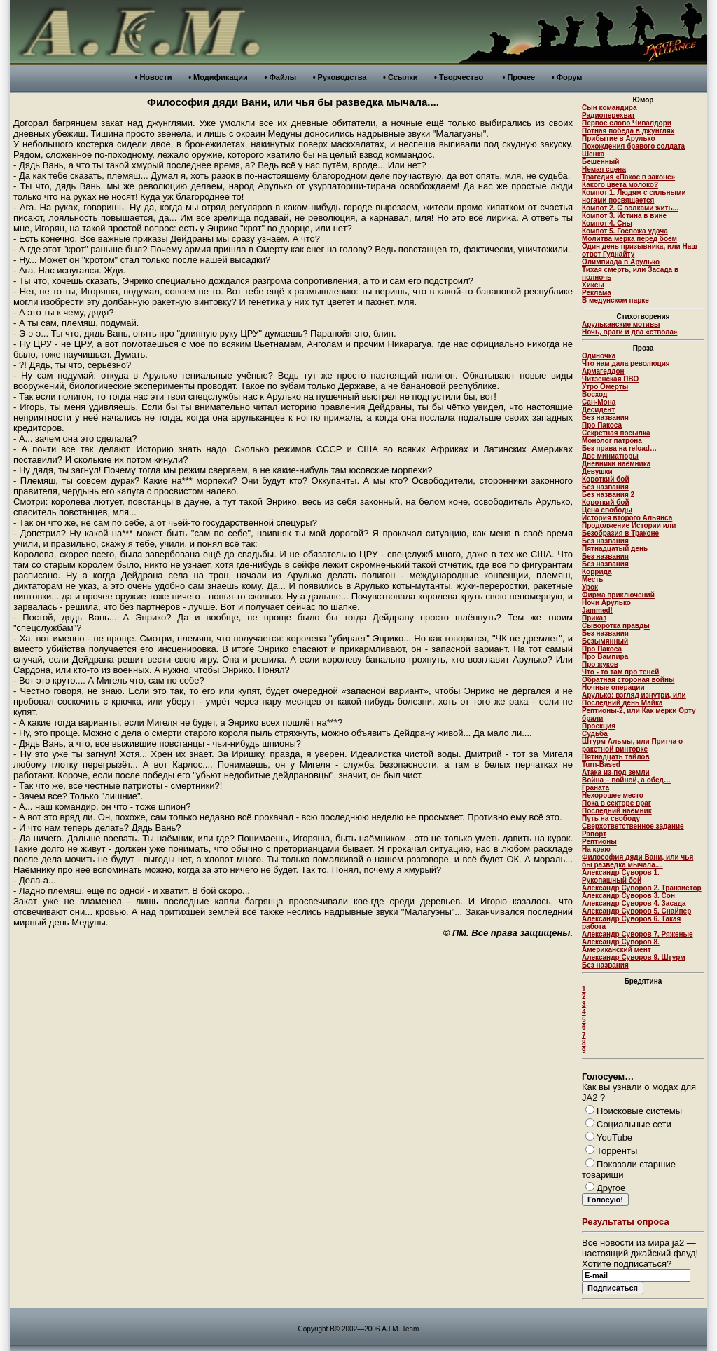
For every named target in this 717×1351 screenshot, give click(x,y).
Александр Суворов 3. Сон (628, 895)
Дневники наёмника (616, 464)
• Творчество (458, 77)
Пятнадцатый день (615, 548)
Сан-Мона (598, 402)
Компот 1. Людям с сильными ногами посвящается (634, 196)
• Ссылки (400, 77)
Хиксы (593, 285)
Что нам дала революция (626, 363)
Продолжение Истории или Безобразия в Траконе (629, 529)
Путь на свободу (611, 818)
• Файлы (280, 77)
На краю (596, 849)
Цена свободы (607, 510)
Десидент (598, 410)
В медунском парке (615, 300)
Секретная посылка (616, 433)
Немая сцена (604, 169)
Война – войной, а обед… (626, 780)
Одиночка (598, 356)
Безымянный (605, 641)
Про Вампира (605, 656)
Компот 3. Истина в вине (624, 215)
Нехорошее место (612, 795)
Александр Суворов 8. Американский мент (621, 945)
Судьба (595, 734)
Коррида (597, 572)
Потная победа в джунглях (628, 131)
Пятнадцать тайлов (616, 757)
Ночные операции (613, 687)
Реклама (596, 293)
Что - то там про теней (620, 672)
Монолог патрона (612, 440)
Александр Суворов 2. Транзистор (642, 888)
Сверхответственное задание (633, 826)
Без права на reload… (619, 448)
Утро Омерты (605, 387)
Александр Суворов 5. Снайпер (636, 911)
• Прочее (519, 77)
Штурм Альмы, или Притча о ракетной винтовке (632, 745)
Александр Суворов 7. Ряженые (637, 934)
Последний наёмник (617, 811)
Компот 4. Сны (607, 223)
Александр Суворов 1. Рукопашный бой (621, 876)
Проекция (598, 726)
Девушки (597, 471)
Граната (595, 788)
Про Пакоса (602, 425)
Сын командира (609, 107)
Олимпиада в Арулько (621, 262)
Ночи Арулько (606, 602)
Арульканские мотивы (621, 324)
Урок (590, 587)
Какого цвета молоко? (620, 185)
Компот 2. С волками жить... (630, 208)
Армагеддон (603, 371)
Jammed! (597, 610)
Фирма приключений (618, 595)
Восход (594, 394)
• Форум (567, 77)
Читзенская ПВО (610, 379)
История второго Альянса (627, 518)
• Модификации (218, 77)
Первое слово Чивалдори (626, 123)
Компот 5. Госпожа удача (625, 231)
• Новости (153, 77)
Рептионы (599, 842)
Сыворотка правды (616, 626)
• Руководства (340, 77)
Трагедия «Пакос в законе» (628, 177)
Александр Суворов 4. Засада (634, 903)
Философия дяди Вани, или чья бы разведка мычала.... (637, 861)
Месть (592, 579)
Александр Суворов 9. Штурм (633, 957)
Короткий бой (605, 479)
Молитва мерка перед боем (629, 239)
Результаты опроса (625, 1221)
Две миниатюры (610, 456)
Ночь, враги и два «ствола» (630, 332)
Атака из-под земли (616, 772)
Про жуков (600, 664)
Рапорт (594, 834)
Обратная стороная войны (628, 680)
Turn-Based (601, 764)
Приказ (594, 618)
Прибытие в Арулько (618, 138)
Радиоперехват (608, 115)
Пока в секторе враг (616, 803)
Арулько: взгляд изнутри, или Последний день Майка (634, 699)
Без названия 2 (608, 494)
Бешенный (600, 161)
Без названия (605, 417)
